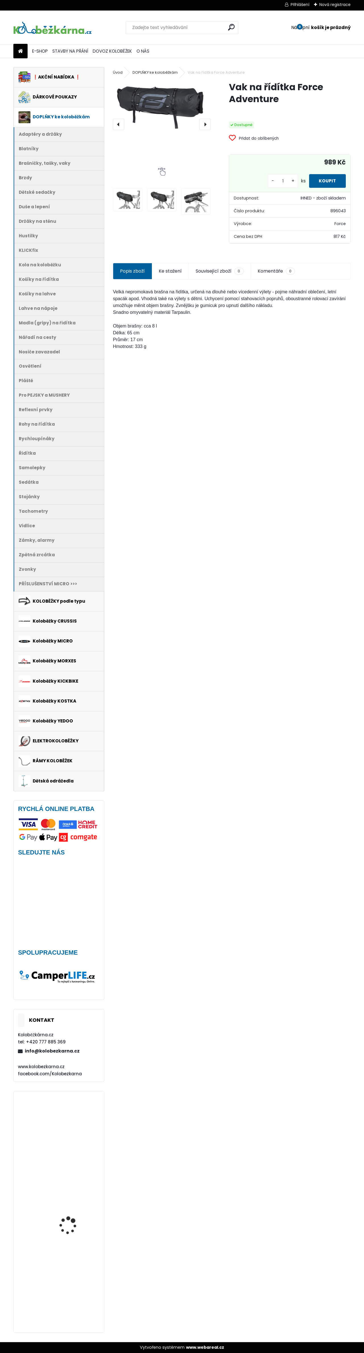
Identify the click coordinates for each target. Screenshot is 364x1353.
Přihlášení (300, 4)
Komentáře (276, 271)
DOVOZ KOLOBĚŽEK (112, 51)
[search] (231, 27)
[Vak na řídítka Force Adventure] (162, 105)
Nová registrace (335, 4)
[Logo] (52, 27)
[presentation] (118, 124)
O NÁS (142, 51)
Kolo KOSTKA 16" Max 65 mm (74, 1116)
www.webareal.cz (205, 1347)
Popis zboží (132, 271)
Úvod (118, 72)
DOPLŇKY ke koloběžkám (155, 72)
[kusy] (279, 181)
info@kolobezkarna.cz (52, 1051)
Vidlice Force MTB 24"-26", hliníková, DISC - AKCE (74, 1229)
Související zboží (219, 271)
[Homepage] (20, 51)
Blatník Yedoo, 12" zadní (75, 1172)
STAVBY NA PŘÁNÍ (70, 51)
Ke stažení (170, 271)
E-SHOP (40, 51)
